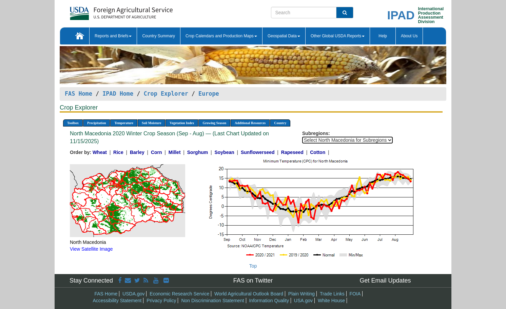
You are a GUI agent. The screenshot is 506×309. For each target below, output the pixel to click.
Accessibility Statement (117, 300)
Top (253, 266)
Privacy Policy (161, 300)
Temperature (123, 123)
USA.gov (303, 300)
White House (331, 300)
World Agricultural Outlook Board (248, 293)
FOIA (355, 293)
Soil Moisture (151, 123)
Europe (208, 93)
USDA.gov (133, 293)
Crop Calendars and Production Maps (221, 36)
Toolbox (73, 123)
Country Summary (158, 36)
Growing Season (214, 123)
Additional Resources (250, 123)
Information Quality (269, 300)
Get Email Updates (385, 280)
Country (280, 123)
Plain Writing (301, 293)
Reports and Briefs (113, 36)
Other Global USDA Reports (338, 36)
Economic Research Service (179, 293)
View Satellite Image (91, 249)
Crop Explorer (165, 93)
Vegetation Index (182, 123)
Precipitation (96, 123)
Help (382, 36)
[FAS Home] (104, 11)
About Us (409, 36)
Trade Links (332, 293)
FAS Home (78, 93)
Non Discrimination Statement (212, 300)
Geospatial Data (284, 36)
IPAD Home (117, 93)
